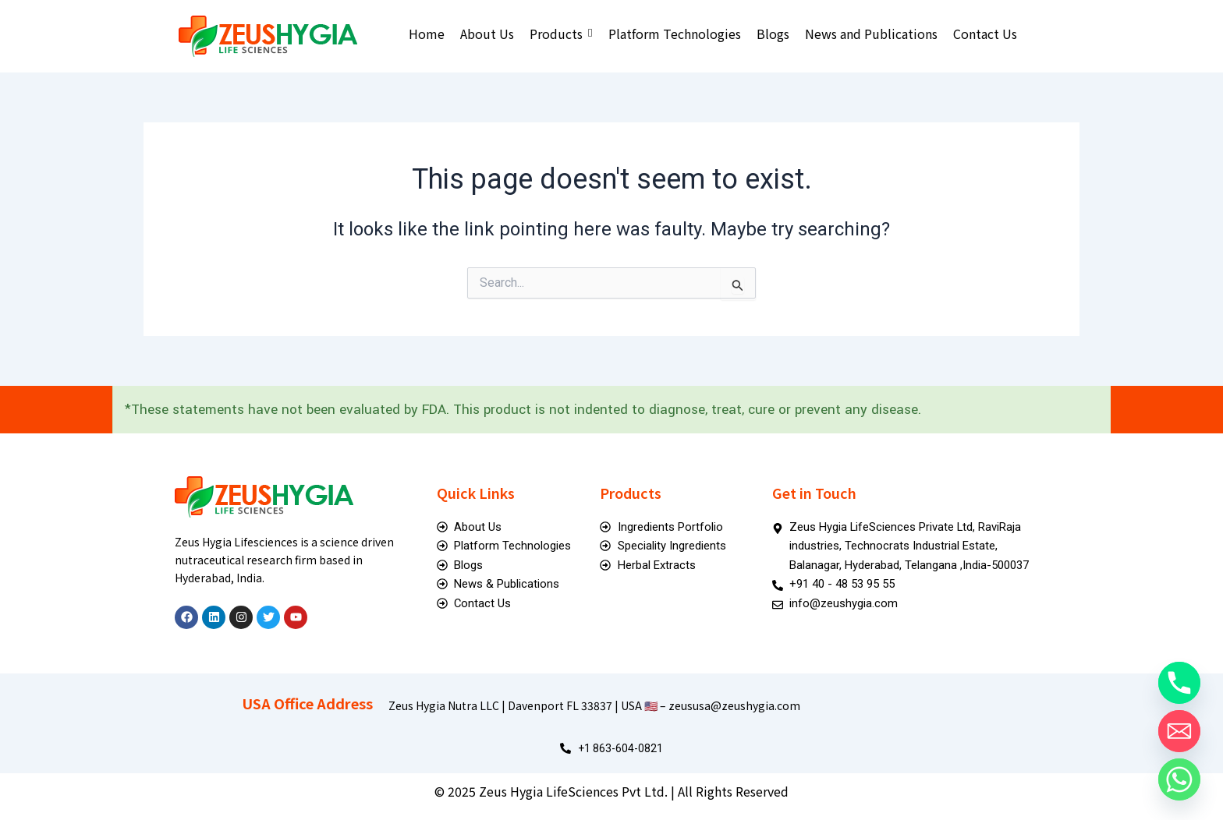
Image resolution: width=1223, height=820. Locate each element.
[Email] (1179, 731)
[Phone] (1179, 683)
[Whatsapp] (1179, 779)
